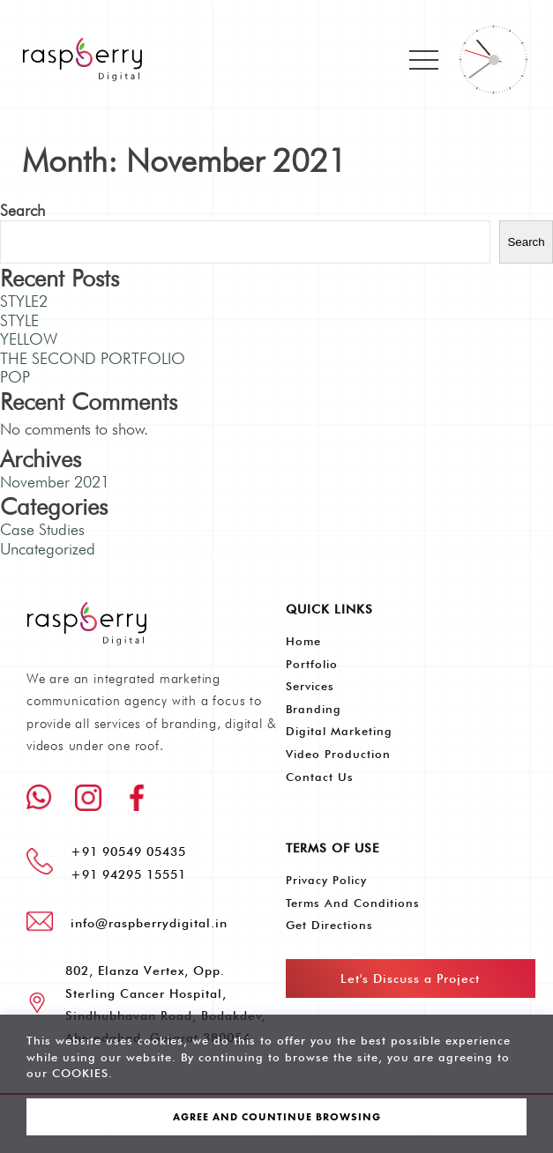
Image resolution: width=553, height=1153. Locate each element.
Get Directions (329, 925)
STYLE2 (24, 301)
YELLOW (28, 339)
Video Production (338, 754)
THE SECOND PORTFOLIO (92, 358)
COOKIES (80, 1073)
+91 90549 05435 (128, 851)
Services (310, 686)
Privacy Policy (326, 880)
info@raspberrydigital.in (149, 923)
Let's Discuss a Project (410, 978)
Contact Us (320, 777)
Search (22, 210)
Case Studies (42, 529)
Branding (313, 709)
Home (303, 641)
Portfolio (312, 664)
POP (15, 377)
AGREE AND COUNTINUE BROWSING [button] (277, 1117)
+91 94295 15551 (128, 874)
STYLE (19, 320)
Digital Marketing (339, 731)
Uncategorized (47, 548)
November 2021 (54, 481)
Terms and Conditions (353, 903)
